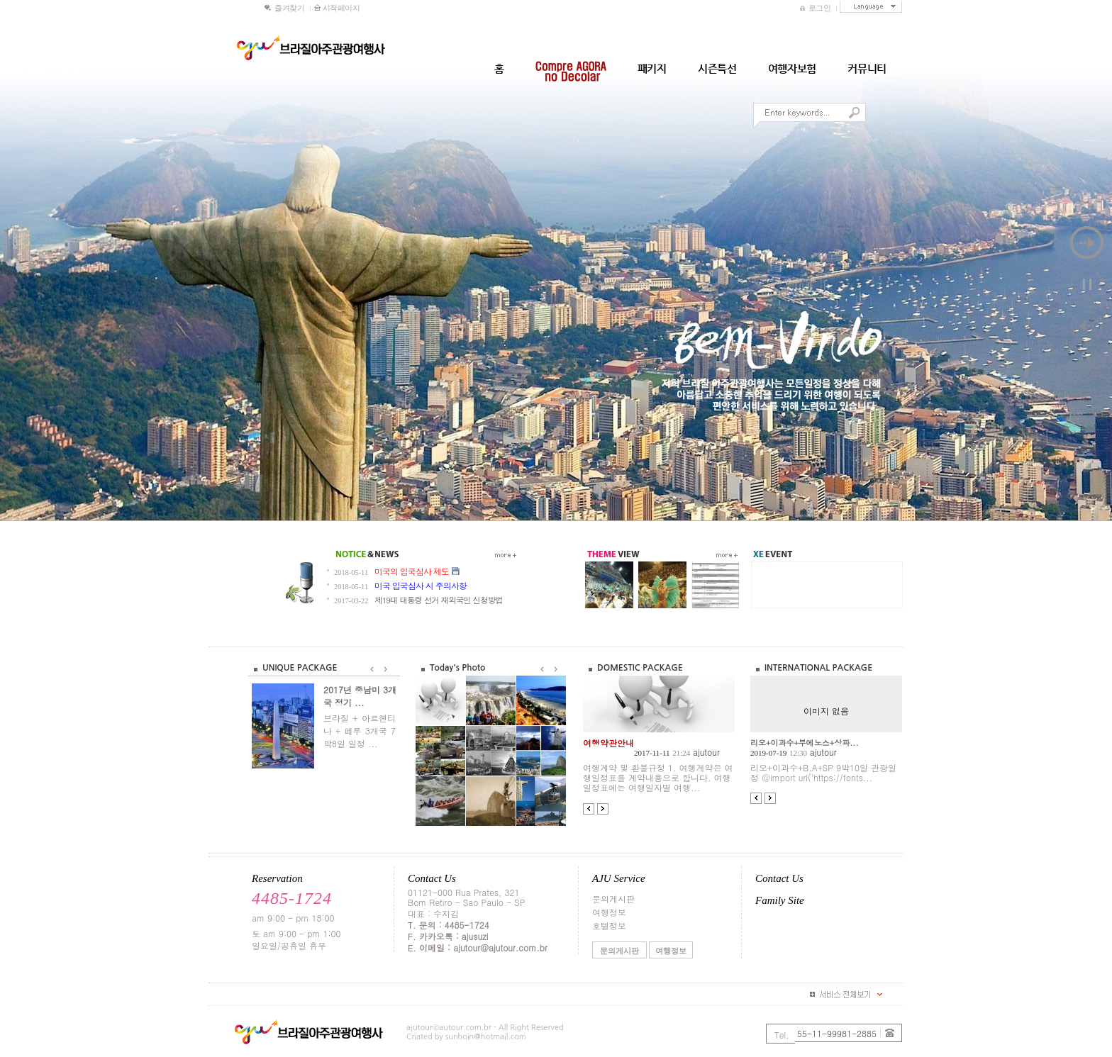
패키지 (652, 68)
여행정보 (609, 912)
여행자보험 (792, 68)
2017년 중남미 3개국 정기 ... (359, 695)
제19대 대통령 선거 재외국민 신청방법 (438, 599)
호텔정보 (609, 925)
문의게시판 (613, 898)
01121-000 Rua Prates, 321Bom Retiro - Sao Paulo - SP (466, 897)
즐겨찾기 (284, 8)
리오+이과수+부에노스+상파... (804, 742)
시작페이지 (335, 8)
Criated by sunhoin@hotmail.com (466, 1037)
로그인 (816, 8)
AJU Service (618, 878)
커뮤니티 (866, 68)
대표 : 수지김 (433, 913)
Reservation (277, 878)
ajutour (706, 752)
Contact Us (432, 878)
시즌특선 (717, 68)
